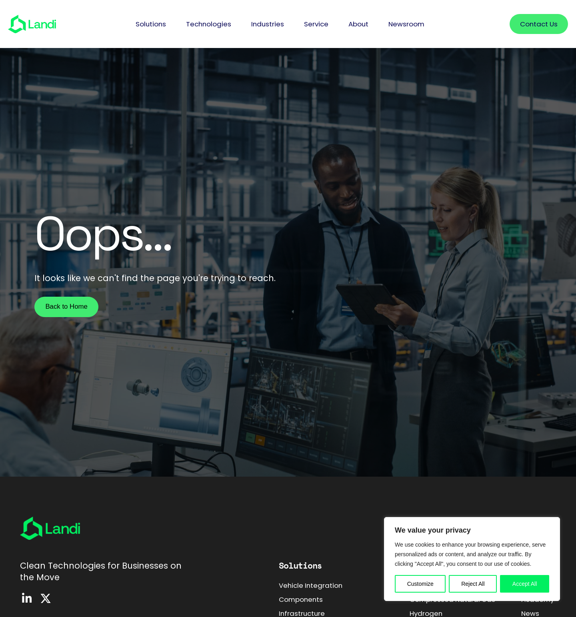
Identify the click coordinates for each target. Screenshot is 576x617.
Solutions (300, 565)
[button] (151, 24)
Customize (420, 584)
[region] (472, 559)
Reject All (472, 584)
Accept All (524, 584)
